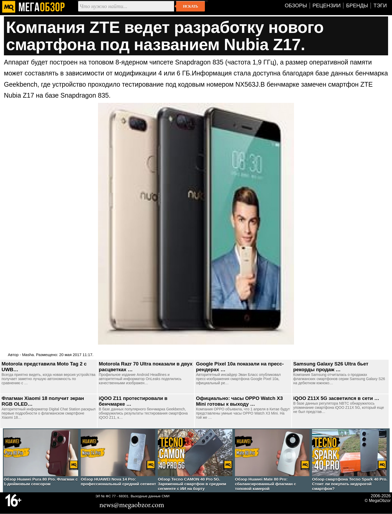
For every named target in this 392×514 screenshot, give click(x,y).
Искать (190, 6)
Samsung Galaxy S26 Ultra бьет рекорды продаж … (330, 366)
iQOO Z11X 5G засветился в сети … (336, 398)
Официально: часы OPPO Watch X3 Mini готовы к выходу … (239, 401)
